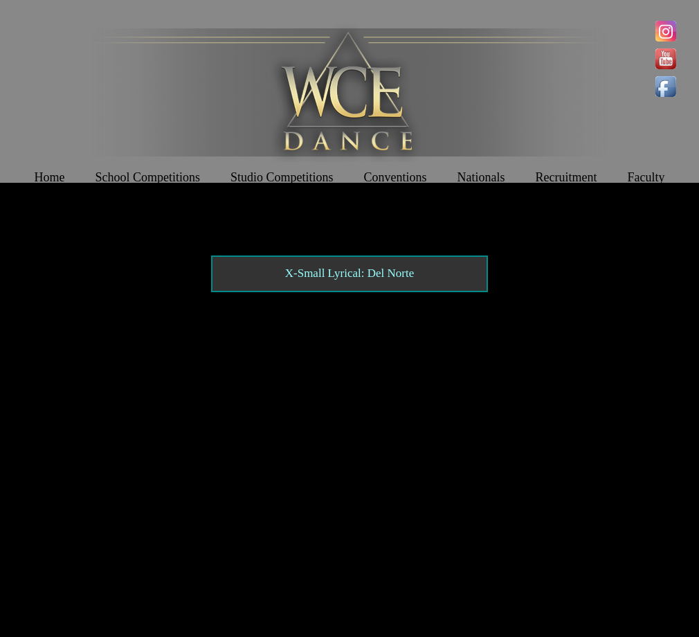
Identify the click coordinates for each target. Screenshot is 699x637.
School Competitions (147, 177)
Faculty (646, 177)
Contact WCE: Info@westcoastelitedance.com (231, 576)
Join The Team (349, 212)
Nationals (481, 177)
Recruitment (566, 177)
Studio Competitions (282, 177)
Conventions (395, 177)
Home (49, 177)
